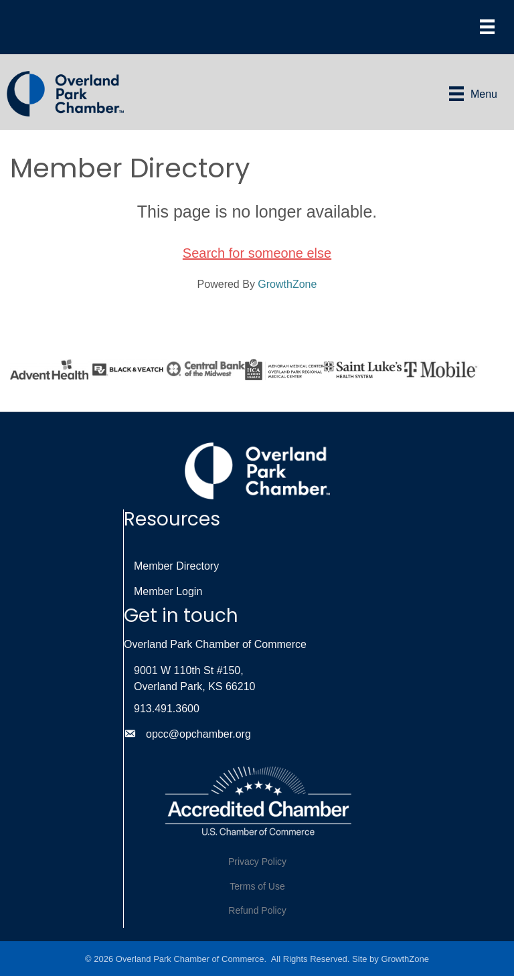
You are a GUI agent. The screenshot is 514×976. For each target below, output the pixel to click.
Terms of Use (257, 886)
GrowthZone (287, 284)
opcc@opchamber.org (198, 734)
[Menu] (487, 27)
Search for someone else (257, 253)
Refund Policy (257, 910)
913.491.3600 (166, 708)
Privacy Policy (257, 861)
